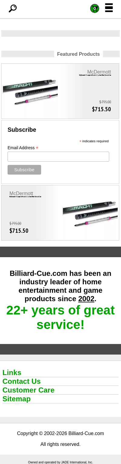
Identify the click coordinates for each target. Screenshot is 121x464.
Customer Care (28, 390)
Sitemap (16, 399)
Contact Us (21, 381)
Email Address (23, 148)
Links (11, 372)
